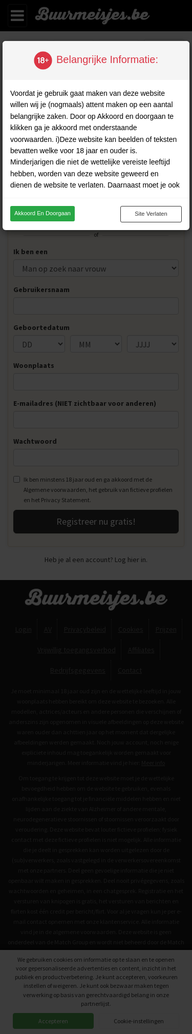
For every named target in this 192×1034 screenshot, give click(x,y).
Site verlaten (151, 214)
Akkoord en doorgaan (42, 213)
